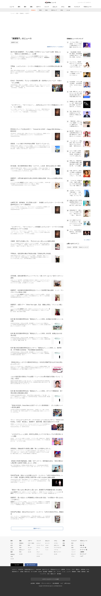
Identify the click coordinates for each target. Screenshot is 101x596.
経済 (12, 545)
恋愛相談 (50, 571)
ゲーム (38, 547)
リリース (82, 543)
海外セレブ (54, 10)
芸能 (31, 6)
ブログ (73, 569)
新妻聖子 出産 (14, 42)
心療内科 (63, 569)
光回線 (21, 571)
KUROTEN (20, 569)
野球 (29, 545)
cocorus (40, 571)
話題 (64, 545)
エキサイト (88, 2)
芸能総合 (33, 10)
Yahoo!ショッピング (83, 247)
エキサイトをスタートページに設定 (50, 579)
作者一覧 (82, 545)
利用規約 (38, 583)
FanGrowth (38, 569)
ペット (46, 549)
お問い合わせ (67, 583)
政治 (12, 547)
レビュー (39, 543)
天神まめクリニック (55, 569)
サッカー (30, 547)
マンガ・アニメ (40, 545)
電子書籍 (59, 573)
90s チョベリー (57, 551)
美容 (88, 571)
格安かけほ (27, 571)
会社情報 (33, 583)
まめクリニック (45, 569)
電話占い (78, 569)
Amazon (69, 247)
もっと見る (87, 239)
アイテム (68, 569)
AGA (48, 573)
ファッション (40, 554)
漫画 (69, 6)
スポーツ (38, 6)
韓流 (62, 10)
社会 (12, 543)
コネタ (46, 545)
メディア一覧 (83, 547)
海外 (25, 6)
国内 (19, 6)
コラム (62, 6)
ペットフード (43, 573)
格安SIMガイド (15, 571)
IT (37, 549)
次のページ (37, 528)
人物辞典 (82, 551)
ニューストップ (81, 2)
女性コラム (56, 545)
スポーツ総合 (31, 543)
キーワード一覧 (83, 549)
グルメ (38, 551)
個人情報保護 (56, 583)
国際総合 (13, 554)
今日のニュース (87, 6)
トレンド (46, 6)
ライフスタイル (57, 547)
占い (55, 571)
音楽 (46, 10)
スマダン (56, 543)
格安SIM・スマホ (85, 569)
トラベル (56, 549)
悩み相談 (45, 571)
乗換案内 (74, 571)
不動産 (78, 571)
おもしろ (55, 6)
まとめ (68, 10)
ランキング (77, 6)
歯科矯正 (84, 571)
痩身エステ (53, 573)
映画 (40, 10)
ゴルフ (29, 549)
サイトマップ (83, 554)
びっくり (47, 543)
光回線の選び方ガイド (29, 569)
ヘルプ (81, 556)
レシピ (63, 571)
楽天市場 (75, 247)
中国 (12, 556)
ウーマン (59, 571)
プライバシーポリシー (46, 583)
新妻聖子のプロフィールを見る (55, 46)
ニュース (12, 6)
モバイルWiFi (34, 571)
